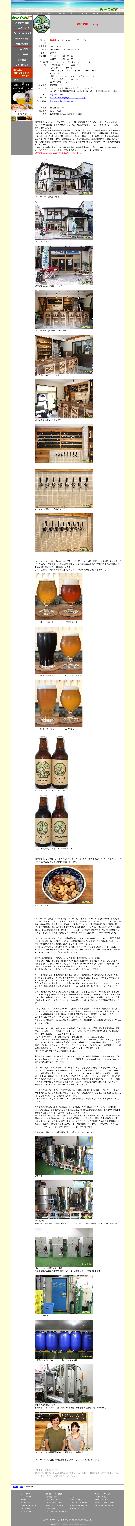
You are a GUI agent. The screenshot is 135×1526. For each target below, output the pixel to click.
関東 (21, 1487)
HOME (15, 1487)
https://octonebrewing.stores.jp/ (62, 101)
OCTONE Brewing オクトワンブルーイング (68, 98)
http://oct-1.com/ (56, 94)
